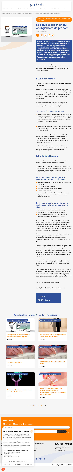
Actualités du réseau (56, 9)
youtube (40, 459)
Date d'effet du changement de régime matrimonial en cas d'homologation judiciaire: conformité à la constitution (51, 392)
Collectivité (29, 424)
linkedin (36, 459)
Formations (67, 9)
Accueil (3, 13)
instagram (44, 459)
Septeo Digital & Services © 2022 (62, 465)
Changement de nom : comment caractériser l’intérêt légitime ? (18, 336)
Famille (14, 13)
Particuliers (8, 13)
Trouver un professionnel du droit (19, 9)
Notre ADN (5, 9)
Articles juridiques (43, 9)
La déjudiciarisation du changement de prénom (49, 13)
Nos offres (33, 9)
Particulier (8, 424)
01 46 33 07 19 (62, 451)
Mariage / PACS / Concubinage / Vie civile (27, 13)
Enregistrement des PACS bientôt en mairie (52, 363)
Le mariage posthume (14, 362)
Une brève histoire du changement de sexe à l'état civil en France (52, 336)
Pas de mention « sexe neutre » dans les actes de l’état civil (20, 391)
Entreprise (18, 424)
